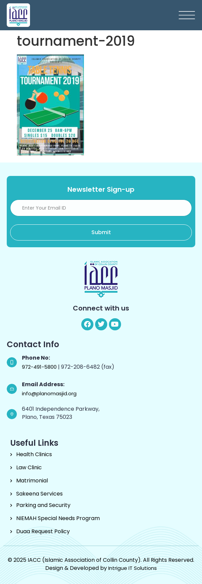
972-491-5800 (40, 366)
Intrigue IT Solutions (132, 568)
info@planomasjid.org (49, 393)
